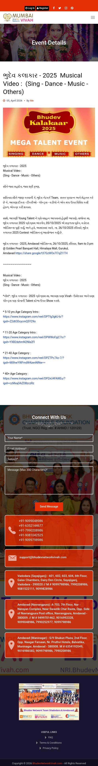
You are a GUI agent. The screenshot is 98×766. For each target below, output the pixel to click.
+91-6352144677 (31, 526)
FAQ (50, 737)
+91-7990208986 (31, 530)
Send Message (49, 506)
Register (42, 8)
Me (32, 100)
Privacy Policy (51, 748)
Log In (30, 8)
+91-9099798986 (31, 540)
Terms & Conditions (50, 742)
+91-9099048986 (31, 521)
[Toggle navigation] (93, 17)
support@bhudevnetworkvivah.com (42, 557)
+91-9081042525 (31, 535)
